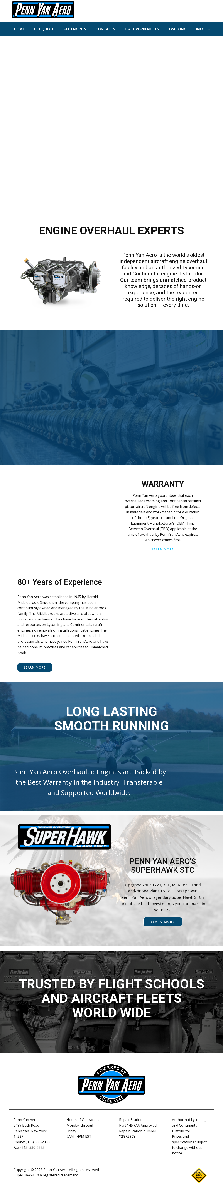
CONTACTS (105, 29)
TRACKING (177, 29)
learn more (163, 549)
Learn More (35, 667)
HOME (19, 29)
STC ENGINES (75, 29)
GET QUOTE (44, 29)
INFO (200, 29)
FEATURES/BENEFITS (142, 29)
